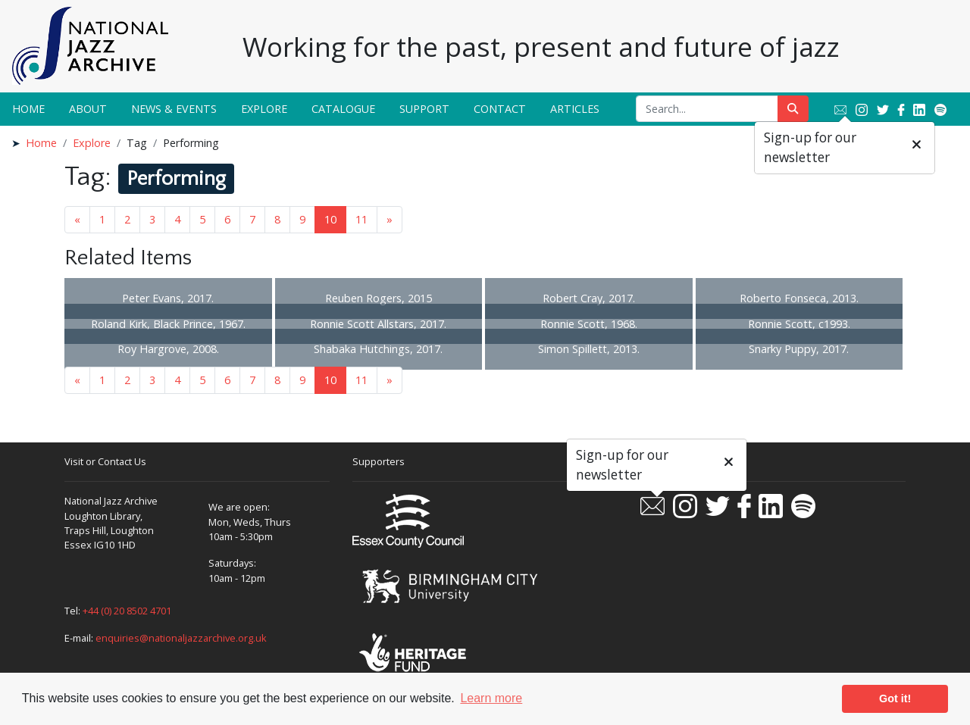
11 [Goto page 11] (361, 219)
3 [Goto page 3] (152, 219)
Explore (264, 109)
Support (424, 109)
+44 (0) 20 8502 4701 (127, 610)
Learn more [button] (491, 698)
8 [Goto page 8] (277, 219)
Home (28, 109)
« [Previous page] (77, 219)
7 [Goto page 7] (252, 219)
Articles (574, 109)
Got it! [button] (895, 698)
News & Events (174, 109)
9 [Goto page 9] (302, 219)
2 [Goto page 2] (127, 219)
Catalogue (343, 109)
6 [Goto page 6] (227, 219)
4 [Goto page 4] (177, 219)
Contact (500, 109)
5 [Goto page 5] (202, 219)
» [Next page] (389, 219)
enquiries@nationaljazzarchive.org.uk (181, 638)
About (88, 109)
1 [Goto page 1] (102, 219)
